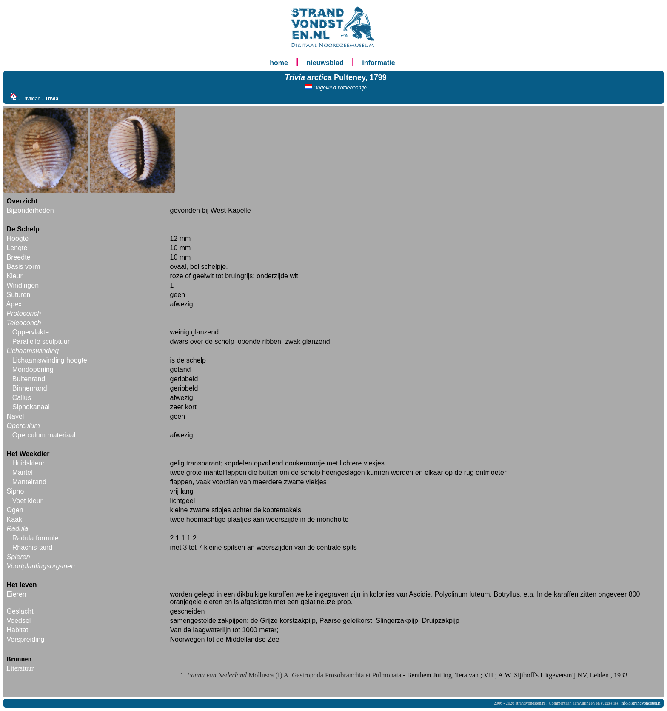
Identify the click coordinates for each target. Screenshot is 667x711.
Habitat (17, 630)
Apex (14, 304)
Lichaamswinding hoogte (49, 360)
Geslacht (19, 611)
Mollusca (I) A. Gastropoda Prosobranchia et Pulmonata (295, 675)
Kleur (14, 276)
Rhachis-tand (32, 547)
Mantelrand (29, 481)
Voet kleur (27, 500)
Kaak (14, 519)
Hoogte (17, 238)
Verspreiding (25, 639)
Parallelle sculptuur (41, 341)
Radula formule (35, 538)
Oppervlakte (30, 332)
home (279, 62)
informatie (378, 62)
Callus (21, 397)
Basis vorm (23, 266)
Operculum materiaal (44, 435)
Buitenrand (28, 379)
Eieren (16, 594)
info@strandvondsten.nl (641, 703)
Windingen (22, 285)
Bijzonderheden (30, 210)
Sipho (15, 491)
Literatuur (20, 668)
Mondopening (33, 369)
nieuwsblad (325, 62)
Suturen (18, 294)
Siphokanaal (31, 407)
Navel (15, 416)
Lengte (16, 247)
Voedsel (18, 620)
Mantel (22, 472)
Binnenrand (29, 388)
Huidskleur (28, 463)
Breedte (18, 257)
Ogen (14, 510)
